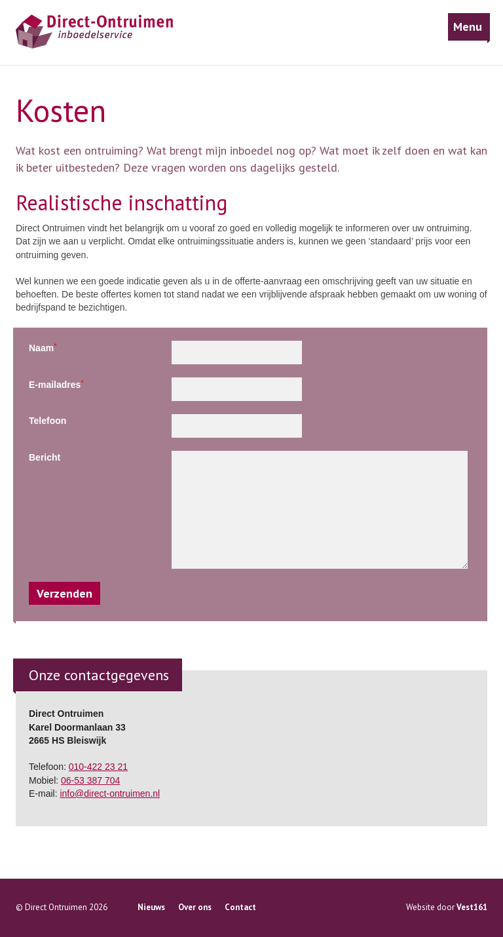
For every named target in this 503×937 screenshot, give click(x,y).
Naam (43, 347)
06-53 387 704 (90, 780)
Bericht (44, 457)
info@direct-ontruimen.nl (110, 793)
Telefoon (47, 420)
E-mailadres (56, 384)
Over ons (195, 907)
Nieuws (151, 907)
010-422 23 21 (98, 766)
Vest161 (471, 907)
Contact (240, 907)
